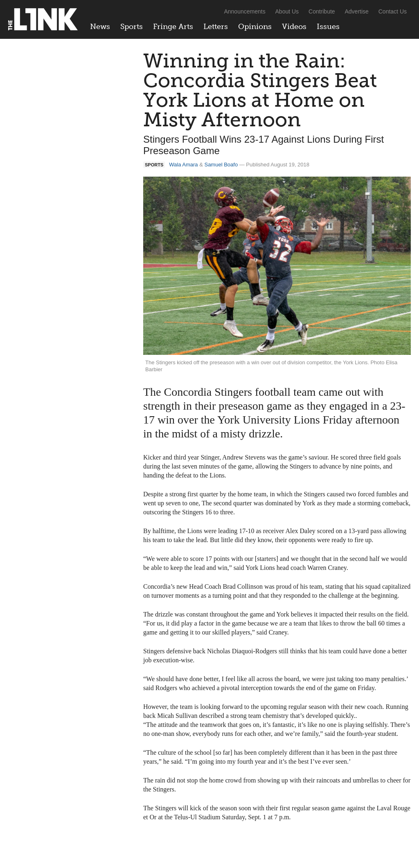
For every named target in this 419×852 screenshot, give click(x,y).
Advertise (357, 11)
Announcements (244, 11)
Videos (294, 26)
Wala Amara (183, 164)
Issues (328, 26)
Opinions (255, 26)
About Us (287, 11)
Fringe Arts (173, 26)
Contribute (322, 11)
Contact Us (392, 11)
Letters (215, 26)
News (100, 26)
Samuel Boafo (221, 164)
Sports (131, 26)
